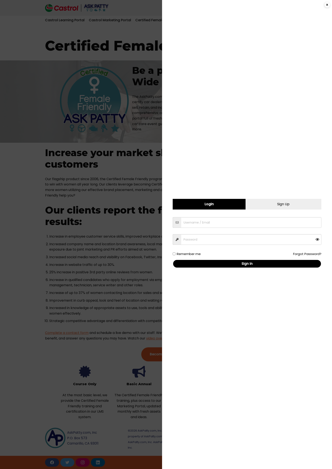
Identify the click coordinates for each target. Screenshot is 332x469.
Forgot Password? (309, 254)
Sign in (248, 263)
